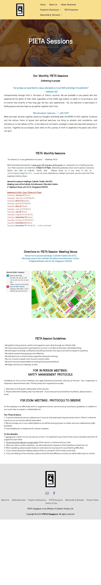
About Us (53, 4)
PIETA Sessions (71, 9)
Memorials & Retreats (50, 14)
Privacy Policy (92, 500)
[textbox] (50, 41)
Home (42, 4)
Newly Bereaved (68, 4)
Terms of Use (51, 503)
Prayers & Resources (49, 9)
